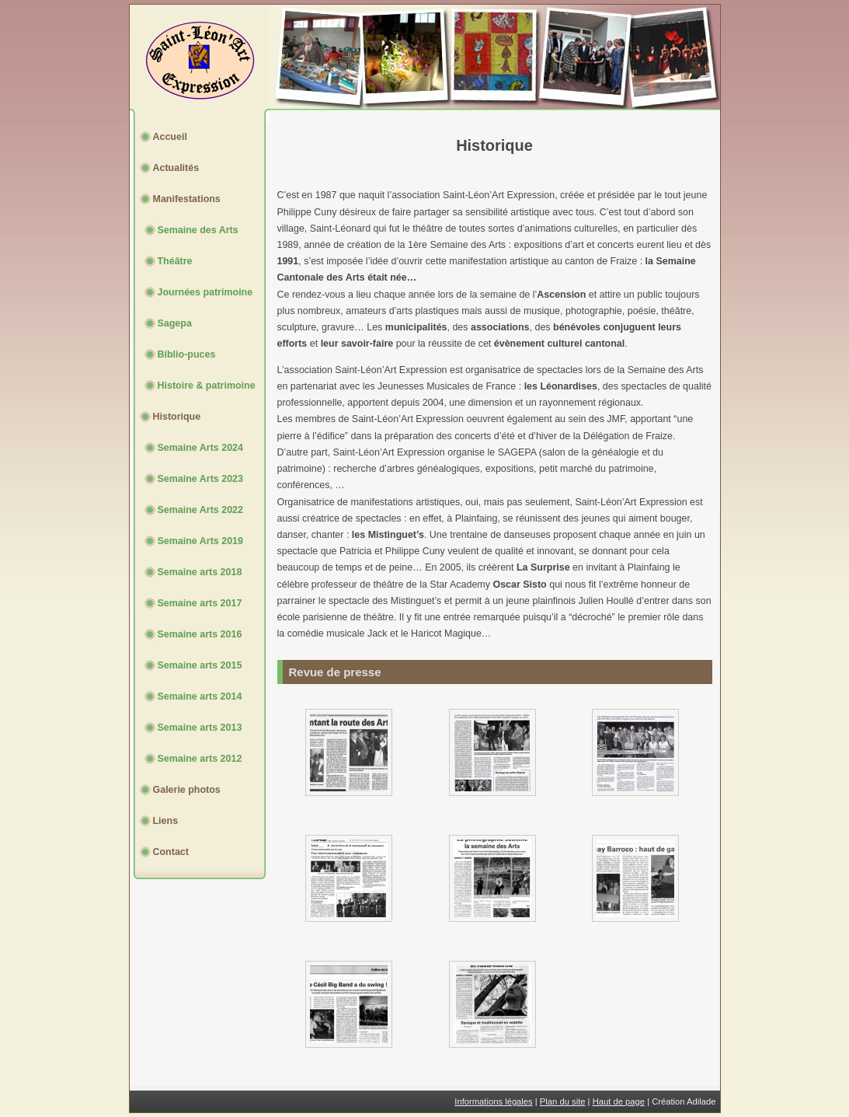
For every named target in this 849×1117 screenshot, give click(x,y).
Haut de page (619, 1101)
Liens (166, 820)
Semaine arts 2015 (200, 665)
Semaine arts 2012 (200, 758)
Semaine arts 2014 (200, 696)
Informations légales (493, 1101)
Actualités (176, 167)
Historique (177, 416)
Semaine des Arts (198, 230)
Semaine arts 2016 (200, 634)
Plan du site (563, 1101)
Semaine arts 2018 (200, 572)
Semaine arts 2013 (200, 727)
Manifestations (187, 199)
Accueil (170, 136)
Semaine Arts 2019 (200, 541)
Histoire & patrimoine (207, 385)
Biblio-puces (187, 354)
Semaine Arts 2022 (200, 509)
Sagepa (175, 323)
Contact (171, 851)
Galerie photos (187, 789)
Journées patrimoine (205, 292)
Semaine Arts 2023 (200, 478)
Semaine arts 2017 (200, 603)
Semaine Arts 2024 (200, 447)
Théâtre (175, 261)
